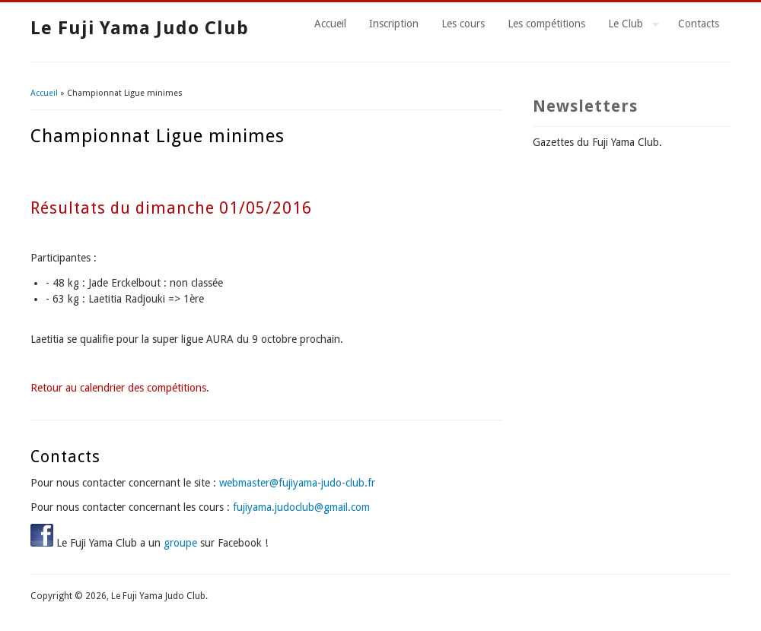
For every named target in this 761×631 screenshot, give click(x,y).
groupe (180, 543)
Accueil (330, 23)
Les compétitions (546, 23)
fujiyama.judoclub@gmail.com (301, 507)
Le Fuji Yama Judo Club (139, 28)
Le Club (628, 25)
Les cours (463, 23)
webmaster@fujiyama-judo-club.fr (297, 483)
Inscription (394, 23)
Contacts (698, 23)
